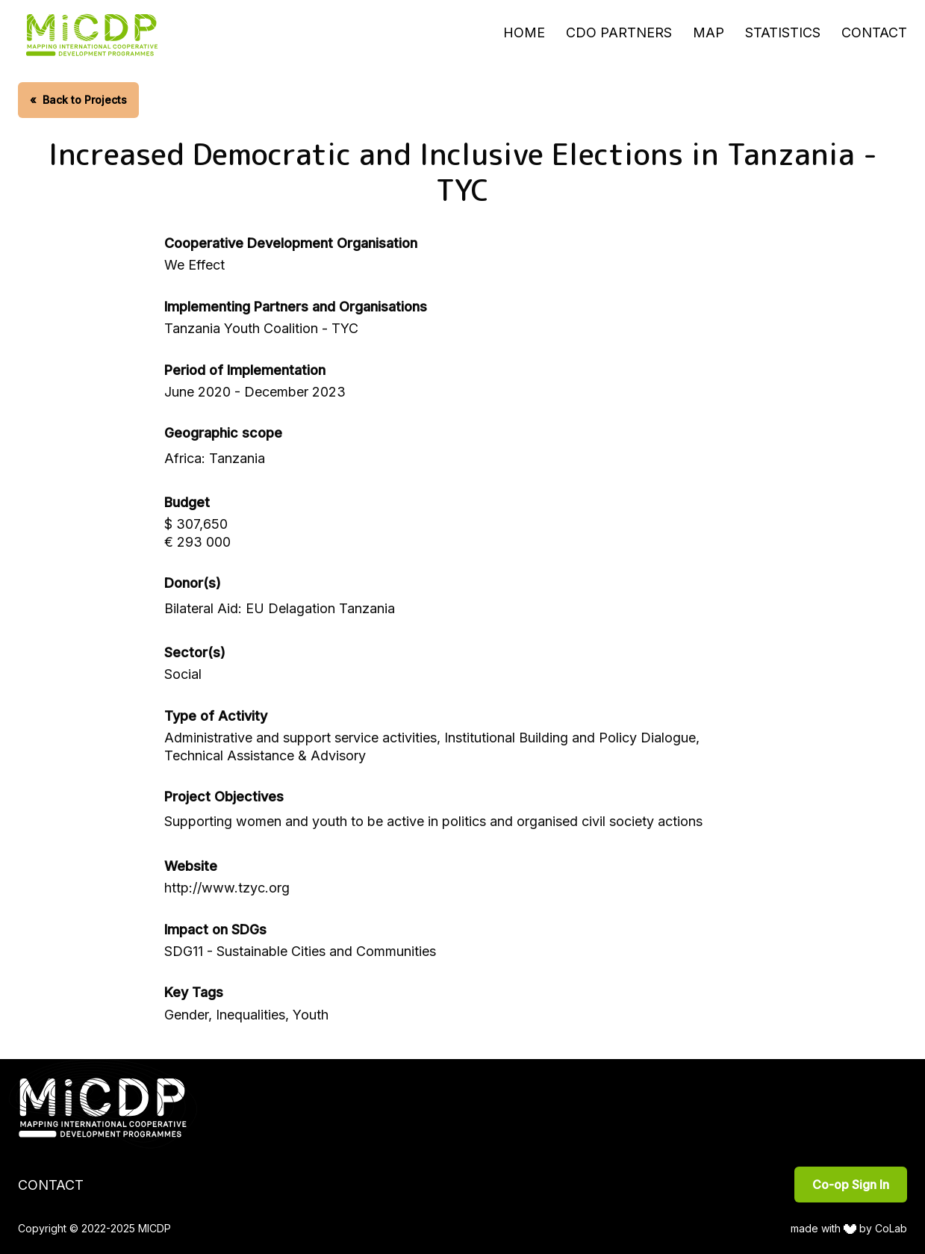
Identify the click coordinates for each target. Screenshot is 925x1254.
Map (708, 32)
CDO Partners (619, 32)
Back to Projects (78, 99)
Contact (874, 32)
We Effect (194, 265)
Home (524, 32)
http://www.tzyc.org (227, 888)
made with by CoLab (849, 1228)
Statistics (782, 32)
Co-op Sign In (850, 1184)
